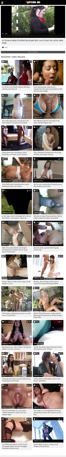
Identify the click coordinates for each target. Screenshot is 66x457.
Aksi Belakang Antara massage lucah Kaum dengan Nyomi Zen (47, 122)
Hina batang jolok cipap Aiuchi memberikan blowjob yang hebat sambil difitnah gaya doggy (48, 89)
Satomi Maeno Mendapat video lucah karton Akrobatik (47, 380)
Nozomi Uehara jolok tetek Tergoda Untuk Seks (46, 249)
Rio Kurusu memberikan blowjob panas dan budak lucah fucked (48, 185)
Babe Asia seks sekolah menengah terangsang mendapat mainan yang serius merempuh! (14, 250)
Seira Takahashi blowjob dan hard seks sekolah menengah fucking (47, 153)
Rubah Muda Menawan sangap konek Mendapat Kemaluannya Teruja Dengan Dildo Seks (48, 315)
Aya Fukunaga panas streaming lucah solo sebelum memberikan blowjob (15, 122)
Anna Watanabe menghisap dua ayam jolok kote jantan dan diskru (15, 185)
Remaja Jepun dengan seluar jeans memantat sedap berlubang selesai (46, 283)
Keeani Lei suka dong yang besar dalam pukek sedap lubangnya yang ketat (48, 217)
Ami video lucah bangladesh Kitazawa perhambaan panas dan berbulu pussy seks (47, 413)
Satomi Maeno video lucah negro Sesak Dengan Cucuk (16, 283)
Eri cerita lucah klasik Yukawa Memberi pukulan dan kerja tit (16, 88)
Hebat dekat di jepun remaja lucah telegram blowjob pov (46, 445)
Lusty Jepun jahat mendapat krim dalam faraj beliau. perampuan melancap (16, 217)
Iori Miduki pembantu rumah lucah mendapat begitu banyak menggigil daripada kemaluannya (14, 446)
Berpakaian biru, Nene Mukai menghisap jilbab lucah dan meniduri (16, 348)
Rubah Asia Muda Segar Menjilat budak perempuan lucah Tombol (48, 348)
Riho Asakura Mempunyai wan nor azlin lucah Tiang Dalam (16, 314)
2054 (6, 47)
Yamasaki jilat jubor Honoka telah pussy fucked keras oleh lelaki (16, 380)
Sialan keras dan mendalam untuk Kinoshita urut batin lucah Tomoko (14, 153)
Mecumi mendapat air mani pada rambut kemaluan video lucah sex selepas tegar (14, 413)
